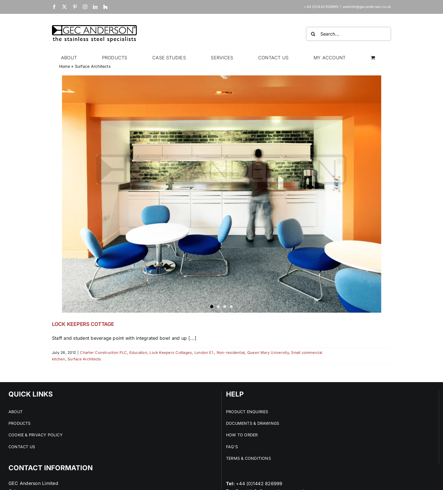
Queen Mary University (268, 352)
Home (64, 66)
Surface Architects (84, 359)
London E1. (204, 352)
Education (138, 352)
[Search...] (348, 34)
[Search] (313, 34)
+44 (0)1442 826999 (259, 483)
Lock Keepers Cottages (170, 352)
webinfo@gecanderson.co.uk (367, 7)
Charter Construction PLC (103, 352)
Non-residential (231, 352)
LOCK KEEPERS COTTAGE (83, 324)
